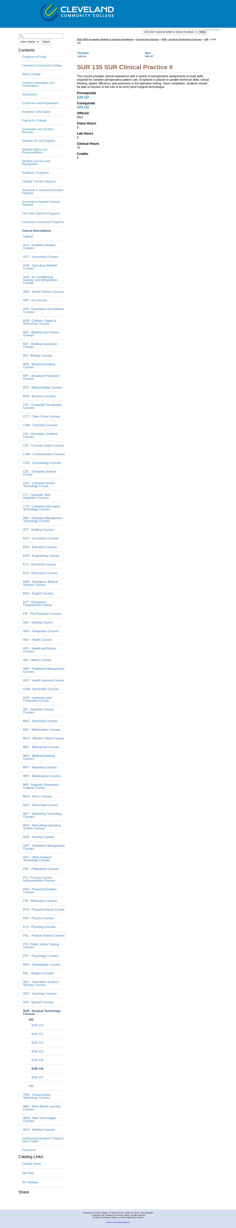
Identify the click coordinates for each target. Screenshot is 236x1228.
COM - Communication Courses (44, 454)
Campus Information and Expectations (38, 84)
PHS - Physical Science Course (43, 909)
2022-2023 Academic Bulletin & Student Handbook (105, 39)
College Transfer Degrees (39, 181)
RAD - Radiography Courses (41, 964)
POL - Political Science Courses (44, 935)
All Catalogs (30, 1182)
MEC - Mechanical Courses (41, 747)
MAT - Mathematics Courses (41, 729)
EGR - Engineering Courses (41, 555)
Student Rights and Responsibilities (34, 151)
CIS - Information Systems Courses (40, 435)
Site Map (28, 1173)
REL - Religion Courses (38, 973)
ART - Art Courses (35, 300)
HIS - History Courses (37, 660)
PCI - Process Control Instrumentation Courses (39, 879)
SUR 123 (37, 1051)
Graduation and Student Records (37, 131)
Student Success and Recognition (36, 163)
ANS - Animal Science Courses (43, 291)
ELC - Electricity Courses (39, 564)
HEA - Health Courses (37, 639)
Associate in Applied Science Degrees (41, 203)
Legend (28, 236)
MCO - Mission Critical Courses (43, 738)
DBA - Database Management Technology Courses (42, 520)
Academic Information (36, 111)
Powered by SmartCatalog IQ (118, 1222)
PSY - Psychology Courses (40, 956)
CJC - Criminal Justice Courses (43, 445)
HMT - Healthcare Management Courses (43, 670)
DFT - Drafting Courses (38, 529)
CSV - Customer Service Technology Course (39, 485)
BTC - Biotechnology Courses (42, 387)
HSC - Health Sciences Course (43, 680)
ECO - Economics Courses (40, 538)
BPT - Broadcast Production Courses (41, 377)
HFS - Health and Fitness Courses (39, 650)
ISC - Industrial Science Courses (38, 711)
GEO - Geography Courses (41, 631)
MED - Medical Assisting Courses (39, 757)
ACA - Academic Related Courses (39, 247)
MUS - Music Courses (37, 796)
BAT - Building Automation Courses (40, 345)
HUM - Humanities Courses (41, 689)
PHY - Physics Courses (38, 918)
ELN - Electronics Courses (40, 573)
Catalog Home (31, 1163)
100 (31, 1019)
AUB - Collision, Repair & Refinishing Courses (39, 322)
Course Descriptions (36, 230)
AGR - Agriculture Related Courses (40, 267)
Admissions (29, 94)
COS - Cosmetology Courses (42, 462)
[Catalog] (170, 32)
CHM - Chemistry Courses (40, 425)
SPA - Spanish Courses (38, 1002)
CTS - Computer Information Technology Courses (41, 508)
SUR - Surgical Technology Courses (42, 1012)
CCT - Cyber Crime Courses (41, 416)
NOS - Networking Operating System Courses (42, 827)
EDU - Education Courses (40, 547)
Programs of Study (34, 56)
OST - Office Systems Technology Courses (37, 859)
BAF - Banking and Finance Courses (41, 334)
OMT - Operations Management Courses (44, 847)
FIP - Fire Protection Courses (42, 613)
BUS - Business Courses (39, 396)
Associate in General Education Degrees (42, 192)
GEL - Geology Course (38, 622)
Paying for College (34, 120)
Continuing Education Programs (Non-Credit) (43, 1140)
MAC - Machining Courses (40, 721)
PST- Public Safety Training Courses (41, 946)
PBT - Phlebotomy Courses (41, 869)
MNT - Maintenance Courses (42, 776)
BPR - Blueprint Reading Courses (39, 366)
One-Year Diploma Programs (41, 213)
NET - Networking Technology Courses (42, 815)
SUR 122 (37, 1042)
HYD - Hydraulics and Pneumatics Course (37, 699)
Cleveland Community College (42, 65)
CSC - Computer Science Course (39, 473)
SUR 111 (37, 1034)
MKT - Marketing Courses (40, 767)
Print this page (212, 30)
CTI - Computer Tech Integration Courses (36, 496)
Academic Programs (35, 172)
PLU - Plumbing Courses (39, 927)
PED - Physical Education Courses (40, 891)
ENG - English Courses (38, 593)
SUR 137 (37, 1077)
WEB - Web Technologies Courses (39, 1120)
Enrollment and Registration (40, 103)
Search (46, 41)
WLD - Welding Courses (39, 1129)
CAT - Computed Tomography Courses (42, 406)
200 (31, 1086)
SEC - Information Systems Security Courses (41, 983)
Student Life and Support (38, 140)
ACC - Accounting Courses (40, 256)
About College (31, 74)
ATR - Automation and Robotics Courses (43, 311)
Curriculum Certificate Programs (43, 222)
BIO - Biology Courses (37, 355)
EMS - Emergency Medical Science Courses (40, 583)
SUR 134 (37, 1060)
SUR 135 (37, 1068)
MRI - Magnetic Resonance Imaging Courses (41, 786)
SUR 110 (37, 1025)
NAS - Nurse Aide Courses (40, 805)
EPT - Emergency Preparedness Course (37, 604)
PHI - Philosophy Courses (40, 900)
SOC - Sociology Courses (40, 993)
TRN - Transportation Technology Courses (37, 1096)
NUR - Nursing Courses (38, 837)
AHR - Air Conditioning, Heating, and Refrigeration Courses (40, 280)
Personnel (28, 1150)
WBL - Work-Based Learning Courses (41, 1108)
